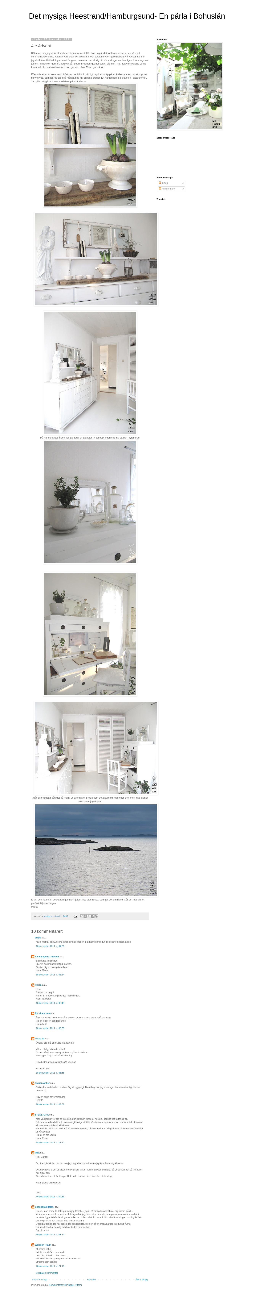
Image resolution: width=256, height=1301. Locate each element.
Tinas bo (39, 1038)
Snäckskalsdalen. (44, 1207)
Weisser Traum (43, 1245)
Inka (37, 1152)
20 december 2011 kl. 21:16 (50, 1266)
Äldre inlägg (142, 1279)
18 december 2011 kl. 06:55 (50, 1072)
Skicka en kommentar (47, 1273)
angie (38, 937)
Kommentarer (167, 188)
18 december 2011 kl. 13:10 (50, 1142)
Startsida (91, 1279)
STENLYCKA (42, 1114)
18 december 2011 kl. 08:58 (50, 1104)
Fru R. (38, 985)
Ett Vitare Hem (43, 1013)
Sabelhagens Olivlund (47, 956)
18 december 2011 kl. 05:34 (50, 974)
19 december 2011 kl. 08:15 (50, 1234)
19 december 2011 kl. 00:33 (50, 1196)
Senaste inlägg (39, 1279)
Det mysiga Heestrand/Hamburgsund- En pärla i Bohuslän (127, 16)
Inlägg (163, 183)
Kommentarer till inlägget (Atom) (65, 1285)
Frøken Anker (42, 1083)
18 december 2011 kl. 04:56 (50, 946)
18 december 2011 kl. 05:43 (50, 1003)
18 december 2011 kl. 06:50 (50, 1028)
